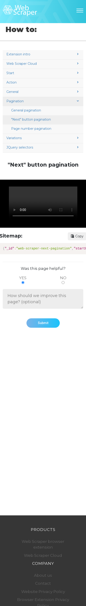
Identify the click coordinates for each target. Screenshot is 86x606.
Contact (43, 583)
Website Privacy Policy (43, 591)
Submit (43, 323)
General (43, 92)
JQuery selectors (43, 147)
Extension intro (43, 54)
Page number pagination (31, 129)
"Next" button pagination (31, 119)
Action (43, 82)
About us (43, 575)
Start (43, 73)
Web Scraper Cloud (43, 64)
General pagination (26, 110)
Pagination (43, 101)
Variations (43, 138)
